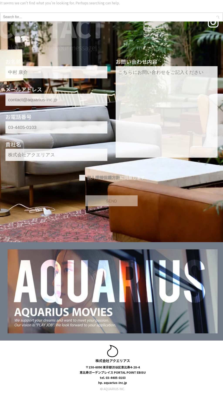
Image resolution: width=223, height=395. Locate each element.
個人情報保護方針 (103, 177)
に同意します (116, 177)
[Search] (106, 17)
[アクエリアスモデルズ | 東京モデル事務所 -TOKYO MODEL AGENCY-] (27, 7)
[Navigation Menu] (213, 7)
